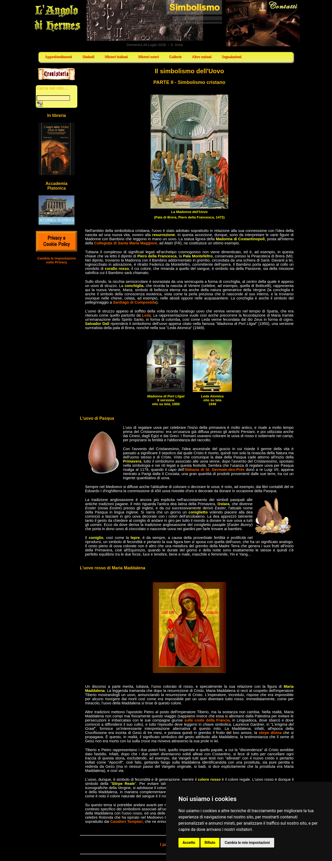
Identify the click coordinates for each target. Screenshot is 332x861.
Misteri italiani (116, 57)
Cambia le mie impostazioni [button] (247, 842)
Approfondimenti (58, 57)
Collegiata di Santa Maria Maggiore (125, 243)
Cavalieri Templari (126, 821)
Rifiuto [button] (210, 842)
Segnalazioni (231, 57)
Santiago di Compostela (134, 302)
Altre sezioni (201, 57)
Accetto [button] (189, 842)
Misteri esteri (148, 57)
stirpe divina (270, 733)
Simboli (88, 57)
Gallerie (175, 57)
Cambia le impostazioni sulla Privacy (56, 260)
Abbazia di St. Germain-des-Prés (215, 470)
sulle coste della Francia (207, 720)
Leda (146, 315)
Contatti (263, 23)
